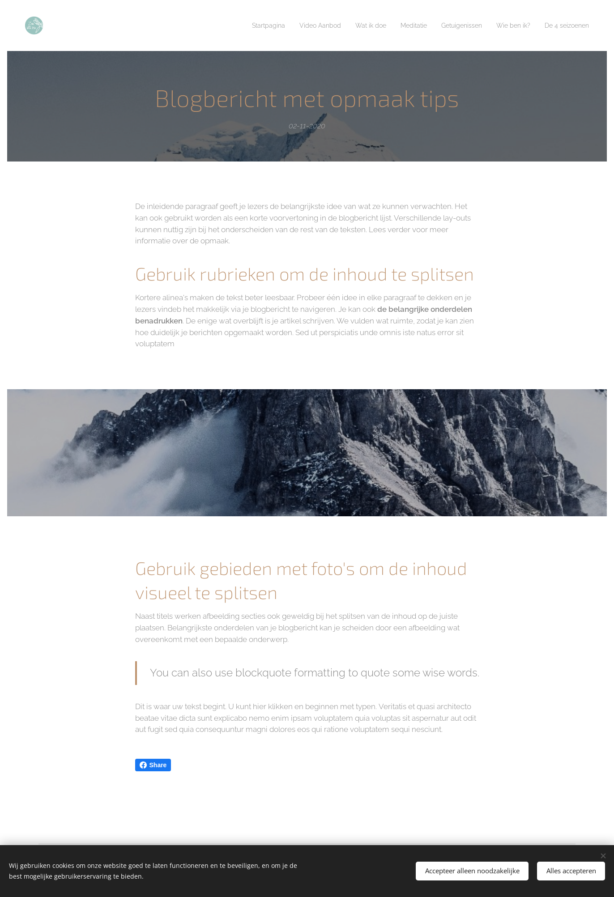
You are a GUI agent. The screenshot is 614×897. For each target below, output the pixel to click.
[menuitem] (240, 25)
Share (153, 765)
